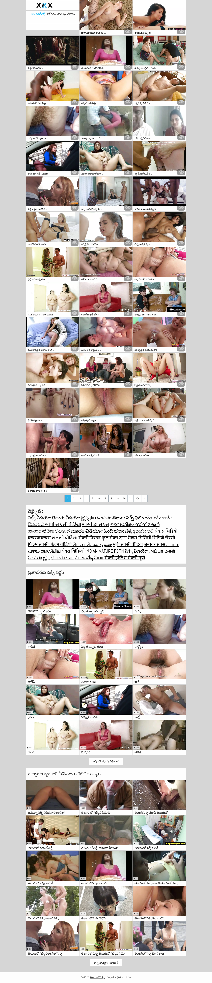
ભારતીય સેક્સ (95, 524)
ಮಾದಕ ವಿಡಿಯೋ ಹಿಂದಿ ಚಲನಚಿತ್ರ (101, 531)
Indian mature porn (105, 551)
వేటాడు (71, 14)
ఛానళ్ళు (61, 14)
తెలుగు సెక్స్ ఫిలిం (128, 518)
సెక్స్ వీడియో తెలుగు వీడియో (54, 518)
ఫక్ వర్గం (51, 14)
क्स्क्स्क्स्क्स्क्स (40, 538)
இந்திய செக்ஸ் (96, 518)
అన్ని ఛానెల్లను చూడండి (106, 962)
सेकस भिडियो (166, 531)
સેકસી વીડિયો (65, 538)
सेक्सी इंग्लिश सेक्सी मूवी (125, 558)
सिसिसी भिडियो (151, 538)
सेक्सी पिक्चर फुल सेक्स (98, 538)
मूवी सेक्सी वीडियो (128, 544)
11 (130, 498)
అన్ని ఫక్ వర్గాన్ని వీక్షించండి (106, 761)
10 (124, 498)
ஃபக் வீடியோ (89, 558)
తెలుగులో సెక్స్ (38, 14)
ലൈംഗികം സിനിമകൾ (134, 524)
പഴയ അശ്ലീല (44, 551)
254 (137, 498)
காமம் (172, 544)
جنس (107, 544)
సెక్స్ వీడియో (136, 551)
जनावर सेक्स (155, 544)
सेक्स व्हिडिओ (73, 551)
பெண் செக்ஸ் (87, 544)
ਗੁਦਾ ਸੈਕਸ (128, 538)
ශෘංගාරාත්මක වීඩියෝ (49, 531)
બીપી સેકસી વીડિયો (63, 524)
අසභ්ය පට (144, 531)
